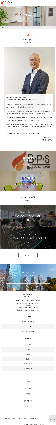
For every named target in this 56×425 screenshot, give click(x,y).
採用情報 (28, 394)
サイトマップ (33, 418)
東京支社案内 (28, 369)
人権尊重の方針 (22, 418)
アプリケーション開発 (28, 322)
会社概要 (28, 349)
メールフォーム (28, 406)
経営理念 (28, 359)
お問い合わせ (28, 281)
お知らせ (28, 381)
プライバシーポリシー (9, 418)
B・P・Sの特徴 (28, 364)
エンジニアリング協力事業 (28, 332)
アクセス (28, 354)
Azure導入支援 (28, 327)
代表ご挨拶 (28, 344)
